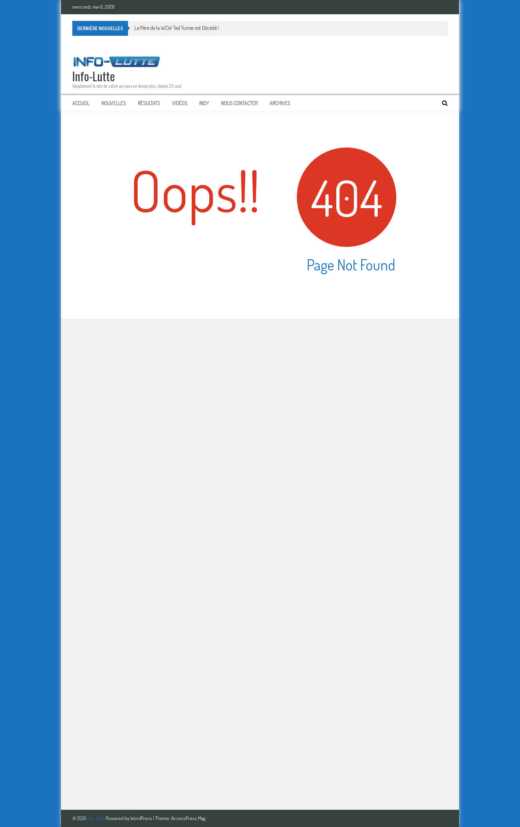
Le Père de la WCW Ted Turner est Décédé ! (177, 28)
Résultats (149, 103)
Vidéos (179, 103)
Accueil (81, 103)
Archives (280, 103)
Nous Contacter (239, 103)
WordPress (141, 818)
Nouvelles (113, 103)
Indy (204, 103)
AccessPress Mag (188, 818)
